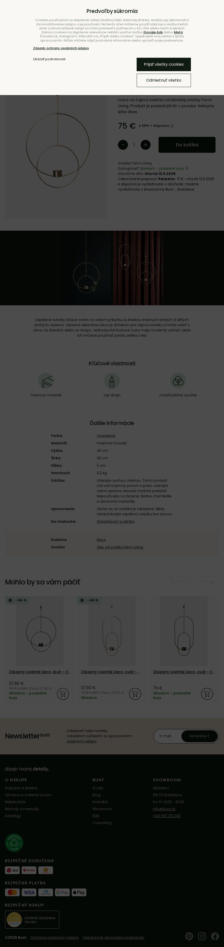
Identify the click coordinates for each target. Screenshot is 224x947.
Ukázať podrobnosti (49, 59)
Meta (178, 32)
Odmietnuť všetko (163, 80)
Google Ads (153, 32)
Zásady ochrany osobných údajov (61, 48)
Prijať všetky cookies (164, 64)
